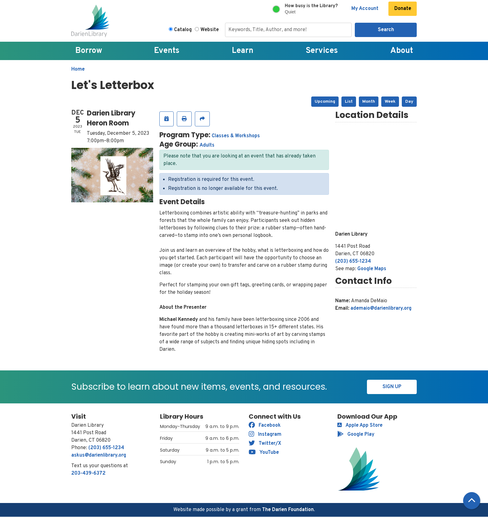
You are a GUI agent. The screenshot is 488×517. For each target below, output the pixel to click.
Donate (402, 9)
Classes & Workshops (236, 136)
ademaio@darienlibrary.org (380, 308)
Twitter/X (265, 443)
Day (409, 101)
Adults (206, 145)
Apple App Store (359, 425)
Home (78, 69)
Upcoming (325, 101)
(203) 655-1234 (353, 261)
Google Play (355, 434)
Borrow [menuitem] (88, 51)
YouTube (264, 452)
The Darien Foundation (288, 510)
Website (209, 30)
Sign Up (391, 387)
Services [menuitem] (322, 51)
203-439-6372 (88, 473)
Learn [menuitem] (242, 51)
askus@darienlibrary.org (98, 455)
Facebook (265, 425)
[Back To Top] (471, 500)
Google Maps (371, 269)
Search (386, 30)
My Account (364, 9)
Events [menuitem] (167, 51)
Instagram (265, 434)
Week (390, 101)
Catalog (183, 30)
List (349, 101)
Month (368, 101)
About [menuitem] (401, 51)
